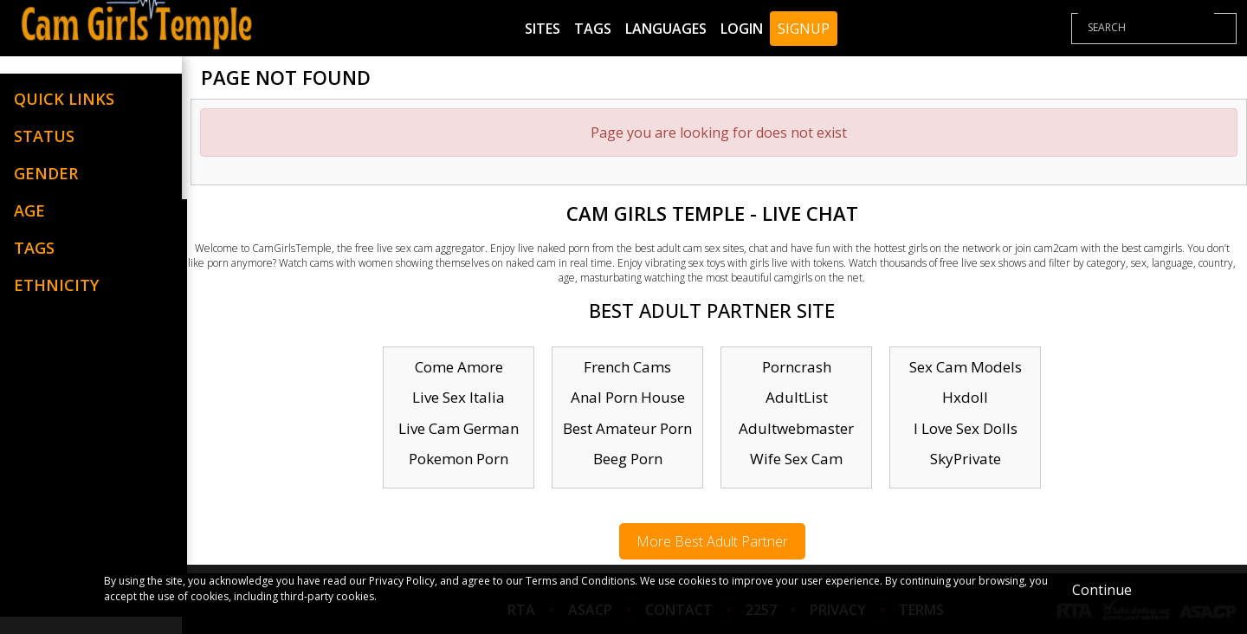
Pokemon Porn (458, 459)
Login (741, 28)
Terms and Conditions (580, 580)
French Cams (627, 367)
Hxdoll (965, 397)
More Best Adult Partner (712, 541)
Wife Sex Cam (796, 459)
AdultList (797, 397)
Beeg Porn (627, 459)
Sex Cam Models (965, 367)
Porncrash (796, 367)
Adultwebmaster (796, 428)
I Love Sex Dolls (966, 428)
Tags (592, 28)
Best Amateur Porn (627, 428)
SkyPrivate (965, 459)
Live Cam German (458, 428)
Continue (1102, 589)
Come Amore (459, 367)
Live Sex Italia (458, 397)
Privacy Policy (402, 580)
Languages (666, 28)
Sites (542, 28)
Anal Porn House (628, 397)
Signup (804, 28)
